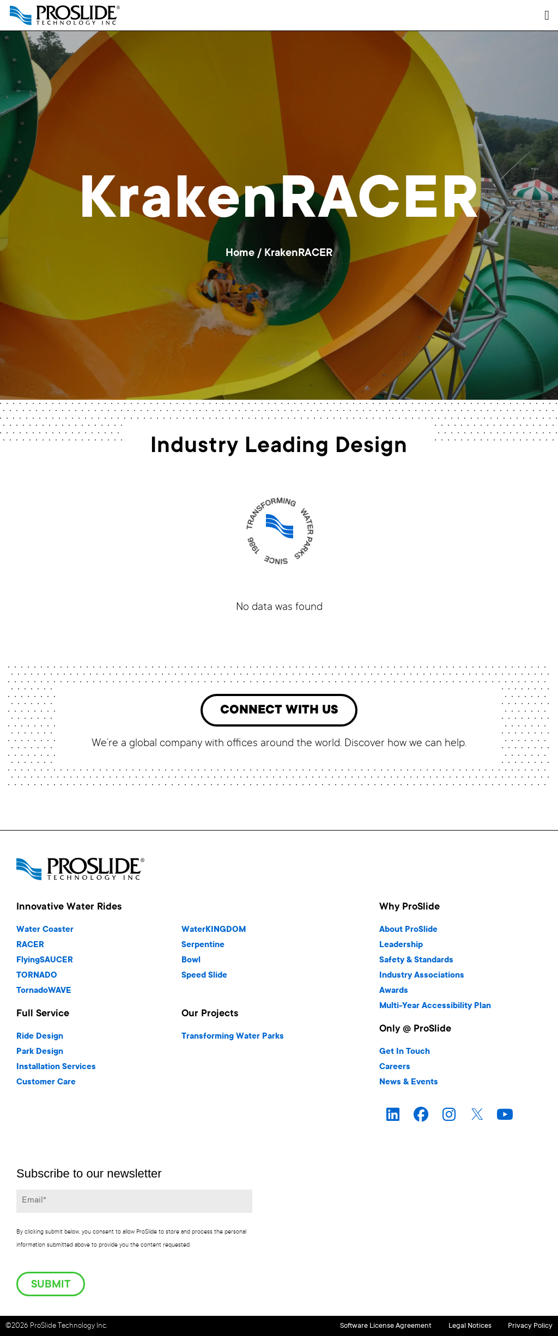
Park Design (39, 1054)
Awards (393, 993)
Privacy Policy (530, 1326)
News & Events (408, 1084)
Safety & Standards (416, 962)
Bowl (191, 962)
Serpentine (203, 947)
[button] (547, 15)
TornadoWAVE (43, 993)
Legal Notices (454, 1326)
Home (240, 254)
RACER (30, 947)
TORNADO (36, 978)
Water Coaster (45, 932)
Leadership (401, 947)
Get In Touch (404, 1054)
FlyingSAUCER (44, 962)
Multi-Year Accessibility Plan (435, 1008)
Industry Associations (421, 978)
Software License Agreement (356, 1326)
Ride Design (39, 1039)
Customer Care (46, 1084)
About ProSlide (408, 932)
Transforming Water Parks (232, 1039)
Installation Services (56, 1069)
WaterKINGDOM (213, 932)
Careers (394, 1069)
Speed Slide (204, 978)
